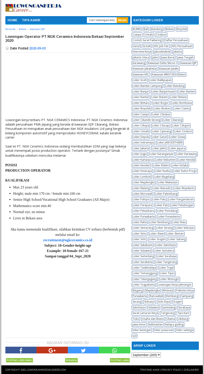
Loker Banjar (141, 91)
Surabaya (184, 307)
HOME (12, 20)
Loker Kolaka (180, 165)
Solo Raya (164, 301)
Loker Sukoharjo (166, 245)
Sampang (187, 296)
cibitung (183, 319)
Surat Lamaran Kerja (145, 313)
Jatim (155, 57)
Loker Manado (161, 188)
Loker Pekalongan (182, 205)
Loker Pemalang (167, 211)
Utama (171, 319)
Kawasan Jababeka (144, 69)
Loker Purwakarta (144, 216)
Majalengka (153, 290)
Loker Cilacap (160, 125)
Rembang (172, 296)
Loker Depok (141, 137)
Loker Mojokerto (184, 188)
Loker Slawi (157, 233)
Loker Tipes (167, 273)
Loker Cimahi (141, 131)
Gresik (147, 46)
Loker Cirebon (183, 131)
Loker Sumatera (164, 250)
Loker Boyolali (142, 108)
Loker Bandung (175, 86)
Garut (136, 46)
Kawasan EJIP (188, 63)
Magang (138, 290)
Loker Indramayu (143, 142)
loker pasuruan (163, 330)
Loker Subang (177, 239)
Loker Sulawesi (142, 250)
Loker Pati (161, 205)
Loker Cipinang (161, 131)
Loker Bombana (182, 103)
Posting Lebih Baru (19, 360)
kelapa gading (174, 324)
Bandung (157, 29)
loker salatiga (184, 330)
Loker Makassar (168, 182)
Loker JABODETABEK (170, 142)
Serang (137, 301)
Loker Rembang (160, 222)
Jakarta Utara (141, 57)
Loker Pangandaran (181, 199)
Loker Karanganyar (162, 154)
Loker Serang (164, 228)
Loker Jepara (177, 148)
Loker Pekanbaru (143, 211)
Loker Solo (139, 239)
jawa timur (139, 324)
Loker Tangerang (166, 262)
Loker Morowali (142, 194)
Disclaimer (191, 369)
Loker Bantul (140, 97)
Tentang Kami (149, 369)
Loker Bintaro (141, 103)
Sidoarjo (149, 301)
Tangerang (168, 313)
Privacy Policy (171, 369)
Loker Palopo (141, 199)
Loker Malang (141, 188)
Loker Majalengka (144, 182)
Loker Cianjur (141, 114)
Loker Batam (159, 97)
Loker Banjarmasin (163, 91)
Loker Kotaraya (142, 171)
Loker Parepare (142, 205)
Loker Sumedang (143, 256)
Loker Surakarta (142, 262)
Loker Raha (140, 222)
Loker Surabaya (166, 256)
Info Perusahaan (182, 46)
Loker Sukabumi (143, 245)
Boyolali (182, 29)
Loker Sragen (157, 239)
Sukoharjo (139, 307)
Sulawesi (153, 307)
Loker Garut (159, 137)
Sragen (177, 301)
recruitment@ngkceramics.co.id (67, 240)
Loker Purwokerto (169, 216)
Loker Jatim (159, 148)
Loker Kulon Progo (185, 171)
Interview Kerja (142, 51)
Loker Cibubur (161, 114)
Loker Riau (179, 222)
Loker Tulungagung (145, 279)
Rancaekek (156, 296)
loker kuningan (142, 330)
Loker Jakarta (141, 148)
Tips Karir (184, 313)
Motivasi (168, 290)
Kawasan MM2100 (163, 74)
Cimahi (148, 34)
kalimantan (156, 324)
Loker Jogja (140, 154)
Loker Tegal (166, 267)
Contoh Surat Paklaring (147, 40)
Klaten (181, 74)
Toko (136, 319)
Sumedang (168, 307)
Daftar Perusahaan (176, 40)
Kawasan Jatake (169, 69)
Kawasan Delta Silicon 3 (163, 63)
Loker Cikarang (172, 120)
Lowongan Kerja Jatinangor (175, 284)
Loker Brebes (162, 108)
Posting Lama (120, 360)
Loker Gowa (177, 137)
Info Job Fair (161, 46)
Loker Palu (159, 199)
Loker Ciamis (182, 108)
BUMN (137, 29)
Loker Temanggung (145, 273)
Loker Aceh (140, 80)
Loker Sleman (175, 233)
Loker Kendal (186, 160)
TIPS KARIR (31, 20)
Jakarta (177, 51)
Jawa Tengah (185, 57)
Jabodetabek (162, 51)
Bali (146, 29)
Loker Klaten (161, 165)
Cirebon (161, 34)
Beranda (71, 360)
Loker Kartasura (143, 160)
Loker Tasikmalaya (144, 267)
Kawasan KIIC (141, 74)
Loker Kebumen (166, 160)
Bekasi (169, 29)
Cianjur (137, 34)
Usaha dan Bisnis (153, 319)
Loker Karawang (186, 154)
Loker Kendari (141, 165)
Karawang (139, 63)
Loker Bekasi (178, 97)
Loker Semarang (143, 228)
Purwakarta (140, 296)
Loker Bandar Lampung (147, 86)
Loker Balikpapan (161, 80)
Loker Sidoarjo (185, 228)
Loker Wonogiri (169, 279)
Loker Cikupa (141, 125)
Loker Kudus (162, 171)
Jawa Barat (168, 57)
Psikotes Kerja (185, 290)
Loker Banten (186, 91)
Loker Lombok (142, 177)
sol (134, 336)
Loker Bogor (161, 103)
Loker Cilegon (181, 125)
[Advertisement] (67, 86)
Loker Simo (140, 233)
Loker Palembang (166, 194)
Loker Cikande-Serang (146, 120)
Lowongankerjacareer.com (46, 369)
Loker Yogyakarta (144, 284)
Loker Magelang (164, 177)
